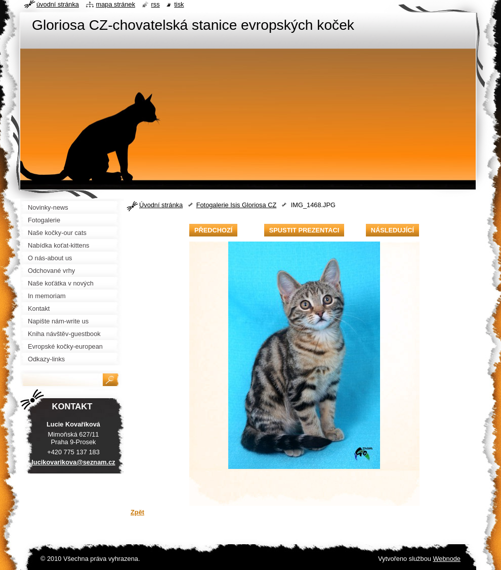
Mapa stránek (116, 4)
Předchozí (213, 230)
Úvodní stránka (161, 205)
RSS (155, 4)
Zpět (137, 512)
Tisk (179, 4)
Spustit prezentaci (304, 230)
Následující (392, 230)
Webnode (447, 558)
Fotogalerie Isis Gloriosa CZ (236, 205)
